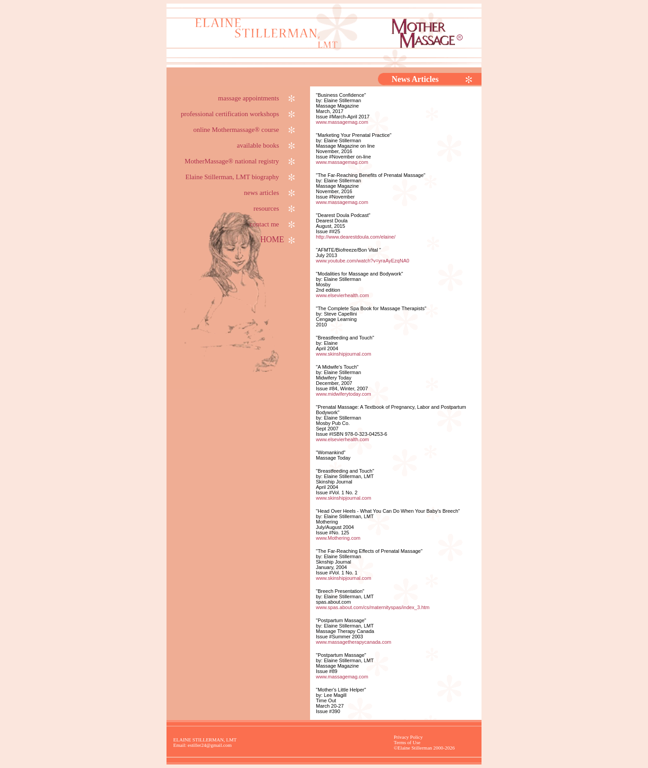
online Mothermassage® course (244, 129)
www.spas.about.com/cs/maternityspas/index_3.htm (373, 607)
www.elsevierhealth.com (342, 295)
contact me (273, 224)
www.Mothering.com (338, 538)
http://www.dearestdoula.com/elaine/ (356, 236)
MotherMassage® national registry (240, 161)
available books (266, 145)
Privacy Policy (408, 737)
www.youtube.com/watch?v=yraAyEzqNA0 (362, 260)
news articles (270, 192)
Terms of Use (407, 742)
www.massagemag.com (342, 122)
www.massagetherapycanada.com (354, 642)
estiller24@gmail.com (210, 745)
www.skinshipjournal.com (343, 354)
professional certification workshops (238, 113)
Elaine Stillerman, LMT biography (240, 177)
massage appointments (257, 98)
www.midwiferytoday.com (343, 394)
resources (274, 208)
